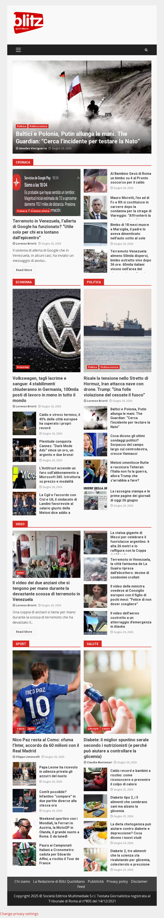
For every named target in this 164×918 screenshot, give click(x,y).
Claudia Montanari (99, 762)
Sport (31, 728)
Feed (81, 886)
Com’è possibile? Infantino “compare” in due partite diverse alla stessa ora (24, 800)
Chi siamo (22, 881)
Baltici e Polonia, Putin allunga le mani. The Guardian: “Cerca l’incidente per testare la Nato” (82, 107)
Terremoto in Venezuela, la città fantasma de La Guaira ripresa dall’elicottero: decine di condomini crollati (95, 569)
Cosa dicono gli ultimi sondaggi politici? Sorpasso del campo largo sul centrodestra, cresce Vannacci (95, 444)
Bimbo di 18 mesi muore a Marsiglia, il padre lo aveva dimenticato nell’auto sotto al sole (95, 234)
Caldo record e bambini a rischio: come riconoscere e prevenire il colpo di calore (95, 779)
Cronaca (22, 210)
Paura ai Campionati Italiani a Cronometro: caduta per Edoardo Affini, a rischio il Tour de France (24, 854)
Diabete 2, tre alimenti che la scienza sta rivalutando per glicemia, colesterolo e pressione (95, 859)
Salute (106, 728)
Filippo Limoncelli (28, 757)
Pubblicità (96, 881)
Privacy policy (117, 881)
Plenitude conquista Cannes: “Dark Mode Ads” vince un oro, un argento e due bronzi (24, 450)
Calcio (20, 728)
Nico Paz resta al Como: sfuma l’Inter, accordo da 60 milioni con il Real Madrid (47, 692)
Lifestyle (93, 728)
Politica (21, 126)
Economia (23, 367)
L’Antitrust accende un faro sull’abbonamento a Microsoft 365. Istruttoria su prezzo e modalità (24, 477)
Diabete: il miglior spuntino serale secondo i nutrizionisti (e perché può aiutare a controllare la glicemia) (118, 692)
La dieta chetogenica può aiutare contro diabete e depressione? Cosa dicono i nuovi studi (95, 833)
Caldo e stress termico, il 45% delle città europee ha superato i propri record (24, 423)
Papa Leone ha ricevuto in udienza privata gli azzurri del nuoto (24, 774)
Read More (24, 270)
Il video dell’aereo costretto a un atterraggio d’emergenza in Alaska (95, 623)
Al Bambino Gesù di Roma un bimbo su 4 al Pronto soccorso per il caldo (95, 181)
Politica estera (38, 126)
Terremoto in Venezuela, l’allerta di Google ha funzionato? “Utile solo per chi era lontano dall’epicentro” (47, 192)
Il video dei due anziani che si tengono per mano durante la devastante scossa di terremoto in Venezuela (47, 554)
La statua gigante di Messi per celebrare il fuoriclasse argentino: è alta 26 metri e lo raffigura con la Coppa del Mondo (95, 542)
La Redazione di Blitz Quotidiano (59, 881)
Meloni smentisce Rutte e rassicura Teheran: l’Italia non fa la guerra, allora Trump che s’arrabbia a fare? (95, 471)
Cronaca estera (40, 210)
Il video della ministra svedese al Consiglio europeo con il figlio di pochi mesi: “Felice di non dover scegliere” (95, 596)
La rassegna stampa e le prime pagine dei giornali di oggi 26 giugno (95, 498)
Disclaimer (139, 881)
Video (20, 572)
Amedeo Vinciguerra (33, 148)
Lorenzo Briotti (26, 243)
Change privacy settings (19, 913)
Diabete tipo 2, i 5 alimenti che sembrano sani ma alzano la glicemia (95, 806)
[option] (82, 107)
